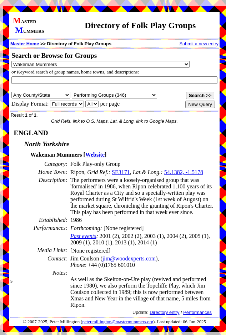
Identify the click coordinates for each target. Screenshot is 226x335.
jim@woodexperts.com (129, 258)
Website (95, 155)
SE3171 (121, 172)
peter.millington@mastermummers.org (118, 321)
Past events (83, 236)
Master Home (24, 43)
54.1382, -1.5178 (183, 172)
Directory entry (164, 312)
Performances (197, 312)
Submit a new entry (199, 43)
